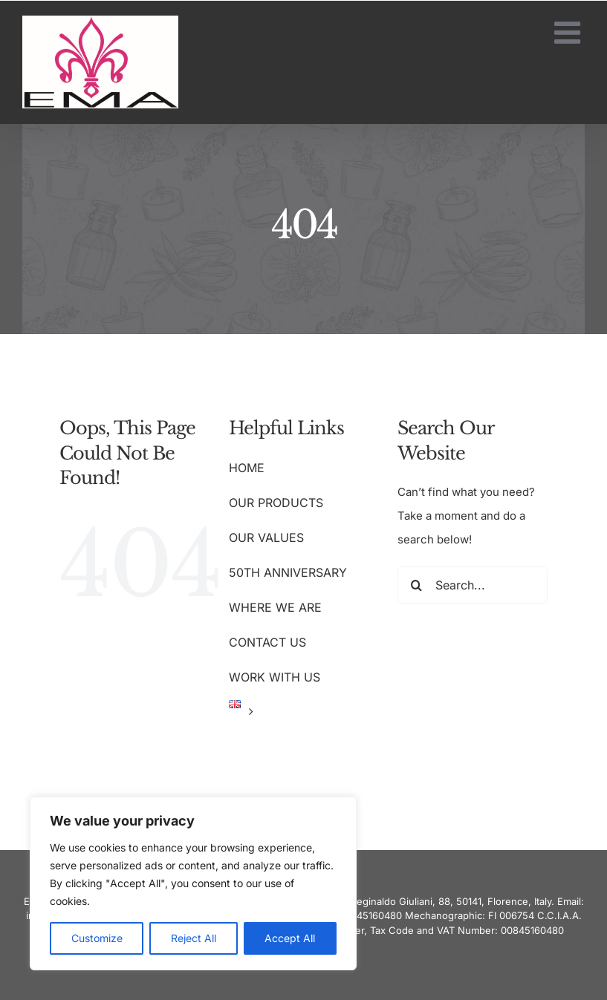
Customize (97, 938)
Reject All (193, 938)
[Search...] (472, 585)
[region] (193, 883)
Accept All (289, 938)
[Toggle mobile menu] (569, 32)
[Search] (416, 585)
